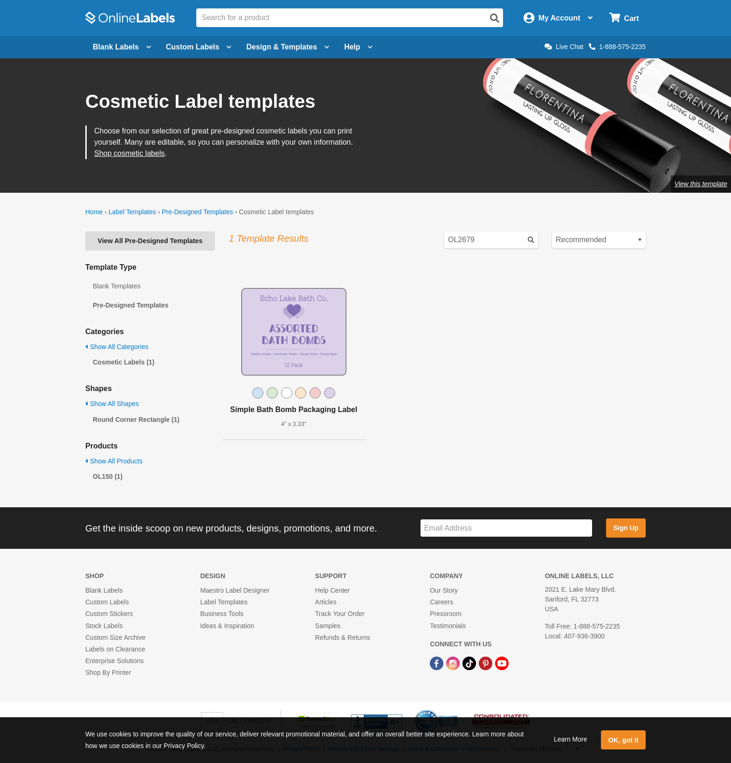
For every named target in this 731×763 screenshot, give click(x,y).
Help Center (332, 590)
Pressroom (446, 613)
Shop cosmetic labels (129, 153)
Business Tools (221, 613)
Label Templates (132, 212)
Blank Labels (104, 590)
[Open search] (494, 18)
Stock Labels (104, 626)
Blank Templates (116, 286)
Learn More (570, 739)
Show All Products (114, 461)
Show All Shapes (112, 403)
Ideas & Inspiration (227, 626)
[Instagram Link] (454, 662)
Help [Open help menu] (358, 47)
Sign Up (625, 528)
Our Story (444, 590)
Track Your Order (340, 613)
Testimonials (448, 626)
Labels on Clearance (115, 649)
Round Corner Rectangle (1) (136, 419)
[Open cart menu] (624, 18)
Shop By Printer (108, 672)
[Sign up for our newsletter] (506, 528)
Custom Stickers (109, 613)
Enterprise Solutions (114, 661)
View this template (701, 184)
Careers (441, 602)
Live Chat (564, 46)
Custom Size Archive (115, 637)
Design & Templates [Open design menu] (287, 47)
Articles (326, 602)
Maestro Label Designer (234, 590)
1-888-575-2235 (617, 46)
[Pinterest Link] (486, 662)
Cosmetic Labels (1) (123, 362)
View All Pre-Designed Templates (149, 241)
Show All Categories (116, 346)
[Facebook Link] (437, 662)
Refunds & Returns (342, 637)
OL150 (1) (108, 476)
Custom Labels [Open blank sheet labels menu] (199, 47)
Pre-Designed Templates (197, 212)
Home (94, 212)
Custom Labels (107, 602)
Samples (327, 626)
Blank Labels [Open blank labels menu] (122, 47)
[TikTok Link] (470, 662)
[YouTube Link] (502, 662)
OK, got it (623, 740)
